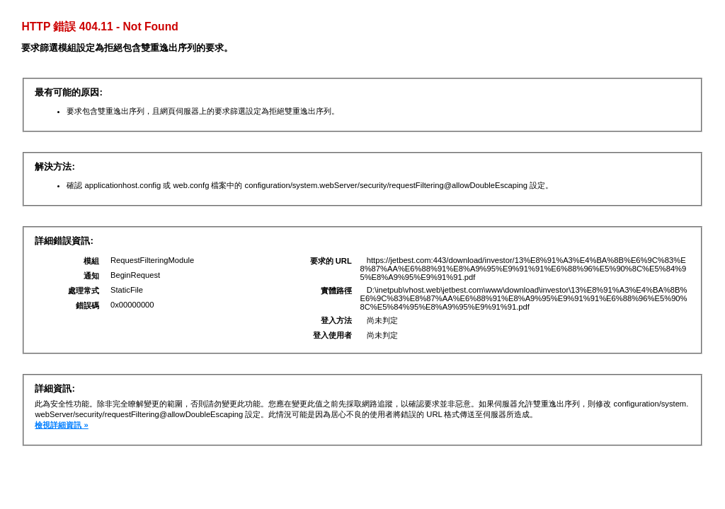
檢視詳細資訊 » (61, 425)
